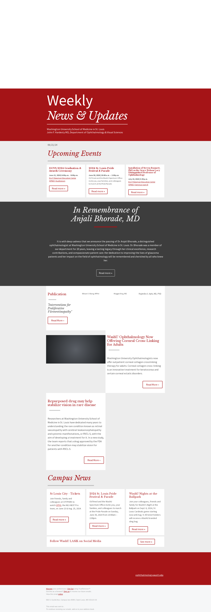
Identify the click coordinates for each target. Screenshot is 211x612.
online (60, 594)
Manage (49, 589)
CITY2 (58, 505)
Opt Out (70, 589)
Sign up (67, 591)
